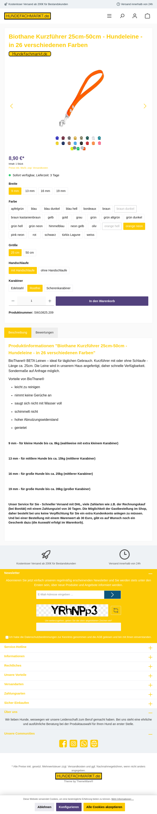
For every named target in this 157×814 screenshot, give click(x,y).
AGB (99, 637)
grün (93, 217)
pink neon (17, 234)
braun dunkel (125, 208)
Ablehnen (44, 807)
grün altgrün (112, 217)
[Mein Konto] (134, 16)
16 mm (45, 191)
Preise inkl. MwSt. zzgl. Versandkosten (28, 168)
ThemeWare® (84, 781)
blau (34, 208)
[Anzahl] (31, 301)
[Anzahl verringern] (13, 301)
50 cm (29, 252)
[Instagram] (73, 743)
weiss (90, 234)
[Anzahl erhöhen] (50, 301)
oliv (94, 226)
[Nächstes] (145, 106)
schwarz (50, 234)
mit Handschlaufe (23, 270)
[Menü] (109, 16)
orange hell (111, 226)
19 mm (61, 191)
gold (65, 217)
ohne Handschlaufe (54, 270)
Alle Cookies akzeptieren (104, 807)
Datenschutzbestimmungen (41, 637)
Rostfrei (35, 288)
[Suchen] (122, 16)
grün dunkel (134, 217)
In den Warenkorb (102, 301)
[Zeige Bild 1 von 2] (74, 148)
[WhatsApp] (84, 743)
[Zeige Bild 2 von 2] (82, 148)
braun (106, 208)
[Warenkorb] (147, 16)
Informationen (14, 656)
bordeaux (89, 208)
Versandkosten (76, 766)
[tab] (17, 333)
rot (34, 234)
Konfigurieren (69, 807)
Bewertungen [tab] (45, 332)
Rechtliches (12, 665)
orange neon (134, 226)
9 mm (15, 191)
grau (79, 217)
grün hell (17, 226)
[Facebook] (63, 743)
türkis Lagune (71, 234)
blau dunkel (52, 208)
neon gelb (77, 226)
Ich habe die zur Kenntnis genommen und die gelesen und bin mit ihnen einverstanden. (80, 637)
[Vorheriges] (12, 106)
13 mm (30, 191)
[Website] (94, 743)
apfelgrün (17, 208)
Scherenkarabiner (58, 288)
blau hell (71, 208)
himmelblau (56, 226)
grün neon (36, 226)
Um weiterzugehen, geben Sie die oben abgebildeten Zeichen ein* (78, 620)
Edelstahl (17, 288)
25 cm (15, 252)
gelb (51, 217)
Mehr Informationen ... (122, 799)
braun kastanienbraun (25, 217)
